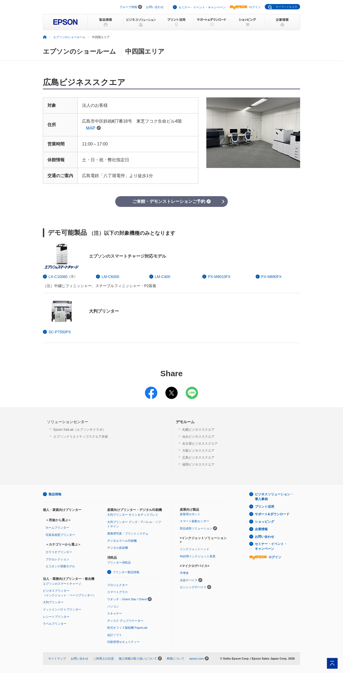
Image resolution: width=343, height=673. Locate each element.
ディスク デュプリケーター (125, 620)
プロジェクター (117, 585)
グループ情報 (128, 7)
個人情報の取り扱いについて (138, 658)
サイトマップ (57, 658)
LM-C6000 (110, 277)
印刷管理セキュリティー (123, 641)
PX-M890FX (271, 277)
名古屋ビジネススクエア (200, 443)
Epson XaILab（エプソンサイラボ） (79, 429)
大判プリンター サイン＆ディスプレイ (132, 514)
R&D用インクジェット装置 (197, 556)
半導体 (184, 573)
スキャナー (114, 613)
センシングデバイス (193, 587)
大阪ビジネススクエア (198, 450)
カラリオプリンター (59, 552)
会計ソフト (114, 635)
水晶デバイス (188, 580)
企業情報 (261, 529)
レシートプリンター (56, 616)
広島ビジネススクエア (198, 457)
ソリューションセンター (67, 422)
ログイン (245, 7)
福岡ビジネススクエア (198, 464)
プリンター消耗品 (119, 562)
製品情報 (55, 494)
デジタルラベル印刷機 (122, 540)
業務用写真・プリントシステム (127, 533)
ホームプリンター (57, 527)
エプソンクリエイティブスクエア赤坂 (80, 436)
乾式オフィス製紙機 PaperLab (127, 627)
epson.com (196, 658)
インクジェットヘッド (194, 549)
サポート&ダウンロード (272, 514)
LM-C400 (162, 277)
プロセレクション (57, 559)
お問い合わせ (155, 7)
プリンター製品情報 (126, 572)
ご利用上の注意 (103, 658)
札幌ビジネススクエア (198, 429)
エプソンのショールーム (69, 37)
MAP (93, 128)
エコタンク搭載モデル (60, 566)
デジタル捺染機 (117, 547)
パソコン (113, 606)
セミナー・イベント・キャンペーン (202, 7)
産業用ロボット (190, 514)
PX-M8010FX (219, 277)
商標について (175, 658)
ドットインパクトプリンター (62, 609)
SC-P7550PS (60, 332)
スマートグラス (117, 592)
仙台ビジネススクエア (198, 436)
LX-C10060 (58, 277)
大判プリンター (53, 602)
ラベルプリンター (54, 623)
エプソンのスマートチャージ (62, 583)
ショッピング (264, 522)
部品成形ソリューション (196, 528)
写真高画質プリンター (60, 534)
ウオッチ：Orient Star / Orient (127, 599)
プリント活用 (264, 507)
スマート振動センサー (194, 521)
